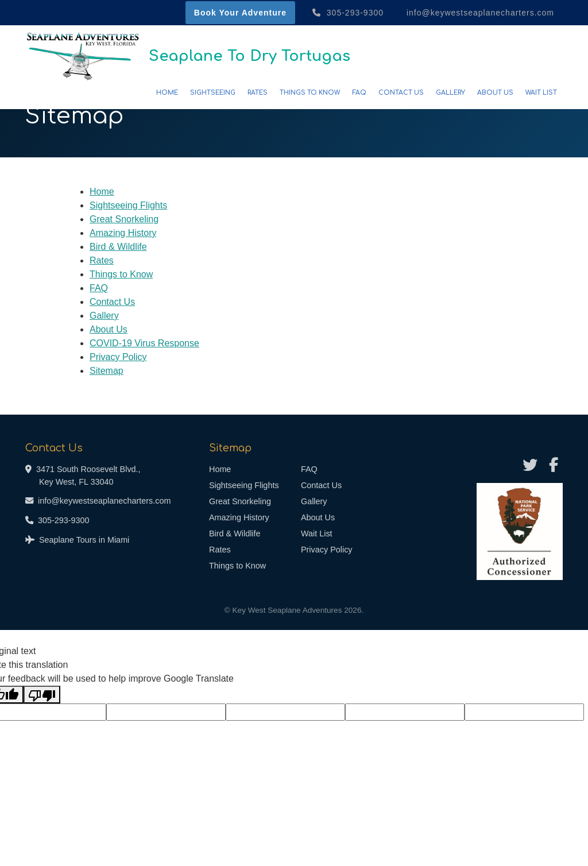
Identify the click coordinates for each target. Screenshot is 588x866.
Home (167, 92)
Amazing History (123, 233)
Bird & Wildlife (118, 247)
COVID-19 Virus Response (144, 343)
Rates (257, 92)
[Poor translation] (42, 694)
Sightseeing (212, 92)
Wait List (541, 92)
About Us (495, 92)
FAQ (359, 92)
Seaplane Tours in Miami (84, 539)
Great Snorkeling (124, 219)
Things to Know (310, 92)
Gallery (450, 92)
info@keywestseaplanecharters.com (479, 12)
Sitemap (106, 371)
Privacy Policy (118, 357)
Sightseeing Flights (128, 205)
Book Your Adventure (240, 12)
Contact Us (401, 92)
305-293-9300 (348, 12)
